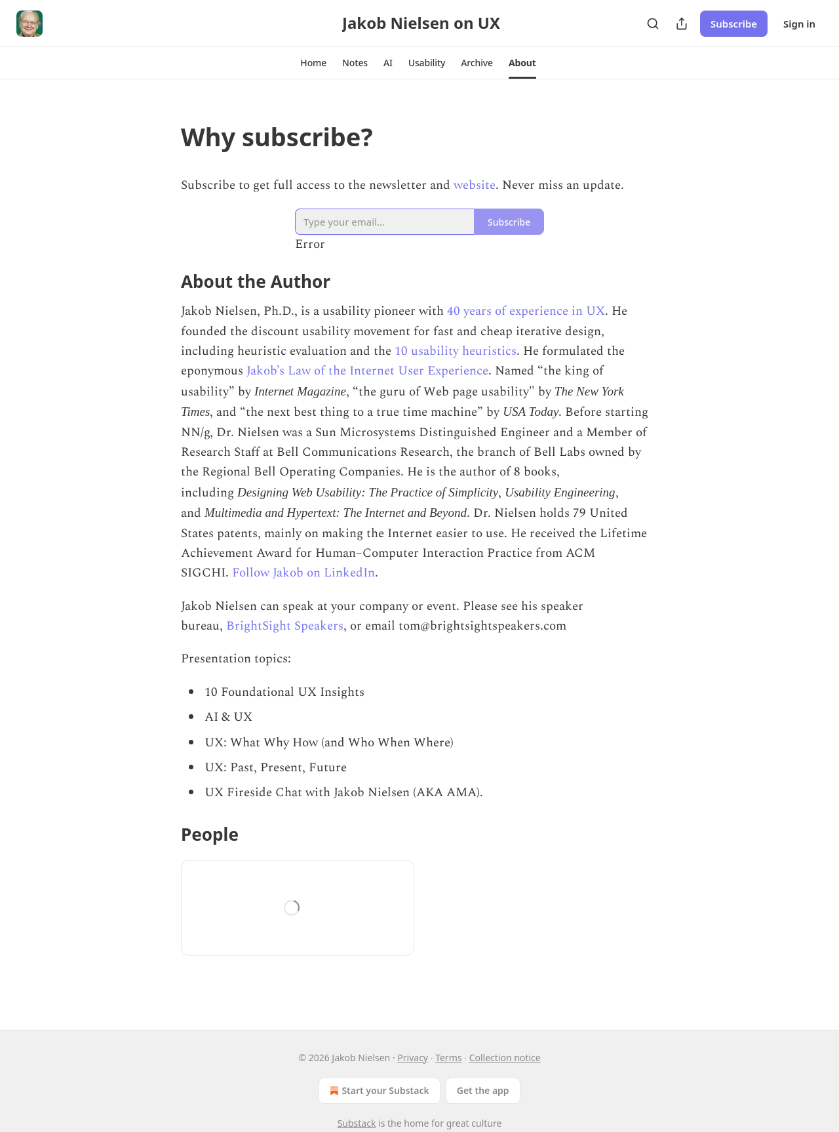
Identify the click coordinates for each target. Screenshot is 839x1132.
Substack (357, 1123)
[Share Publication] (682, 23)
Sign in (799, 23)
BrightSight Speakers (284, 626)
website (475, 185)
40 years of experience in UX (526, 311)
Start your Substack (378, 1090)
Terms (448, 1057)
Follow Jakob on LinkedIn (303, 572)
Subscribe (734, 23)
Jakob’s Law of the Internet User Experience (367, 370)
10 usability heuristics (456, 351)
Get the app (483, 1090)
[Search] (653, 23)
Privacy (412, 1057)
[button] (313, 63)
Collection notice (505, 1057)
